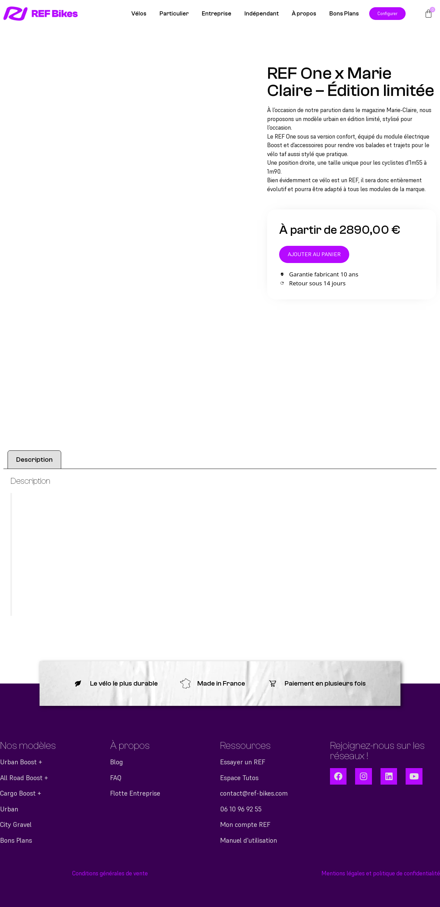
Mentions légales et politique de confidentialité (380, 873)
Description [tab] (34, 459)
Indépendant (261, 13)
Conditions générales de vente (110, 873)
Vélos (138, 13)
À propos (304, 13)
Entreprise (216, 13)
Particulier (174, 13)
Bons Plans (344, 13)
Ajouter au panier (315, 254)
